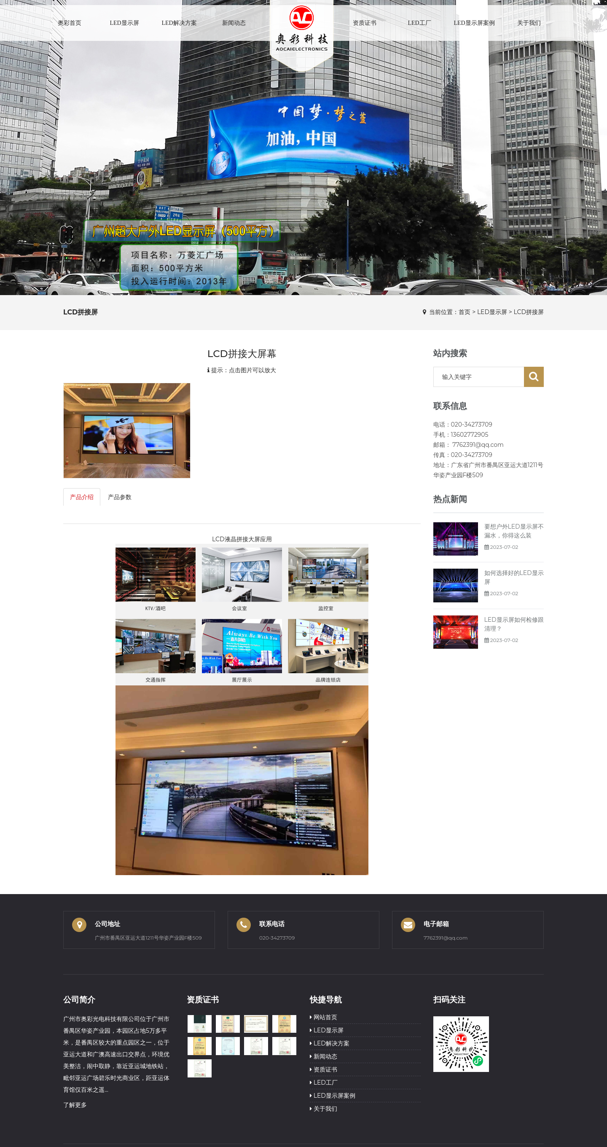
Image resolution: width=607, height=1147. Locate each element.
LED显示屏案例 (474, 23)
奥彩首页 (69, 23)
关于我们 (529, 23)
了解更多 (75, 1105)
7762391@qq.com (445, 938)
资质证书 (364, 23)
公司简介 (79, 1000)
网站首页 (323, 1017)
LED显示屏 (124, 23)
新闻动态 (234, 23)
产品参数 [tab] (120, 497)
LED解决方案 (178, 23)
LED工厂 (419, 23)
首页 (464, 312)
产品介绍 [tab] (82, 497)
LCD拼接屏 (528, 312)
